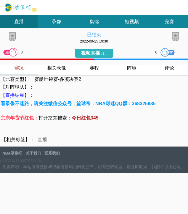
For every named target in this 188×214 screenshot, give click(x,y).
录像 (56, 21)
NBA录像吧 (20, 7)
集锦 (94, 21)
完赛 (169, 21)
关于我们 (33, 153)
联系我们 (52, 153)
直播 (19, 21)
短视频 (132, 21)
